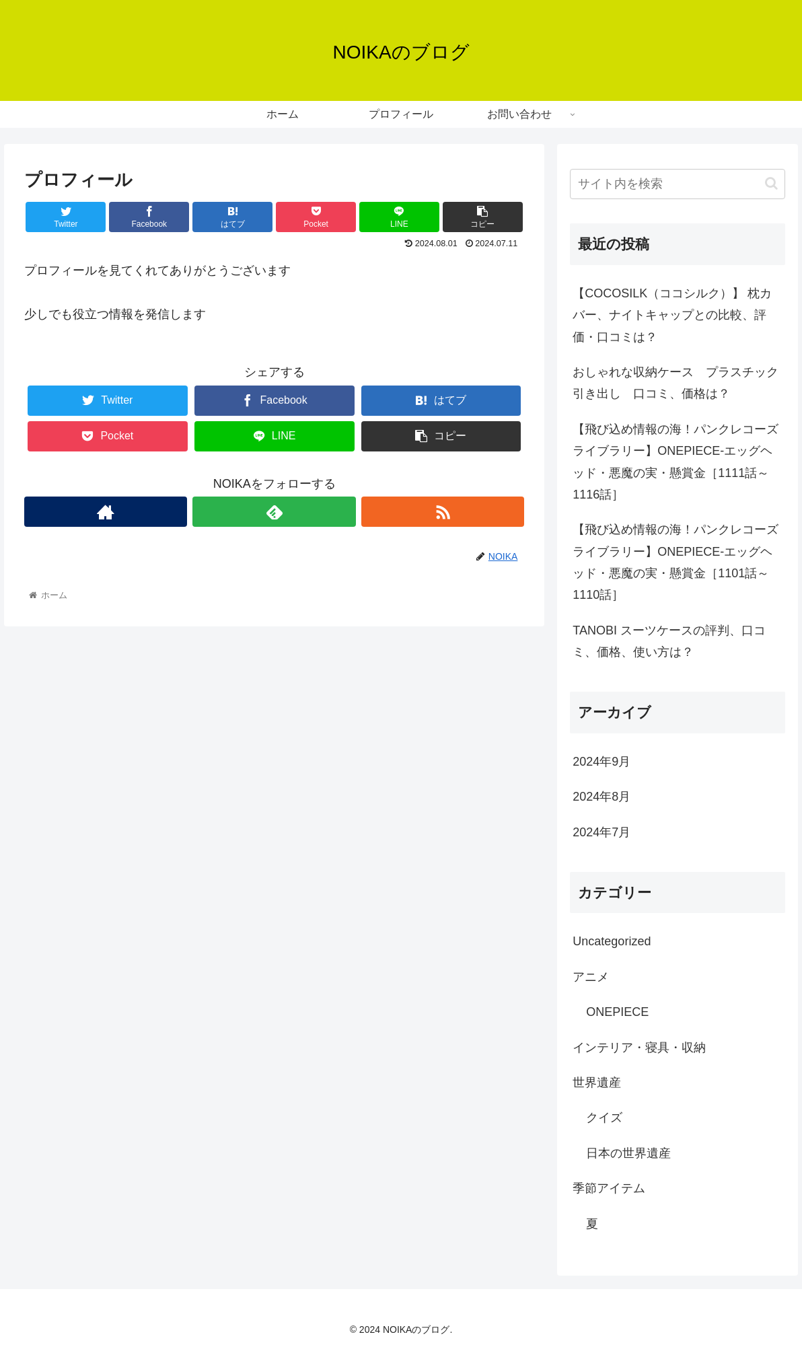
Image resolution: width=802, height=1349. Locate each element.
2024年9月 (601, 761)
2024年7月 (601, 832)
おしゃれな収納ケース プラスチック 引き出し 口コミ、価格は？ (679, 382)
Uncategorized (612, 941)
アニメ (591, 977)
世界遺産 (597, 1082)
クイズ (604, 1117)
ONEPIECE (617, 1012)
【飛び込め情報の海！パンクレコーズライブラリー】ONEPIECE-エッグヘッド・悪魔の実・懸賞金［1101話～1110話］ (675, 562)
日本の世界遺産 (628, 1153)
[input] (677, 184)
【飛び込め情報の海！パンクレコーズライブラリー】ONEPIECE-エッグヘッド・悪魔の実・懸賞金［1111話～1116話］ (675, 462)
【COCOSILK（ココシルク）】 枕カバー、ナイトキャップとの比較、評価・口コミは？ (672, 315)
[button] (771, 183)
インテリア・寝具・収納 (639, 1047)
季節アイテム (609, 1188)
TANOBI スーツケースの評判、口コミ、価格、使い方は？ (669, 641)
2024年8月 (601, 796)
